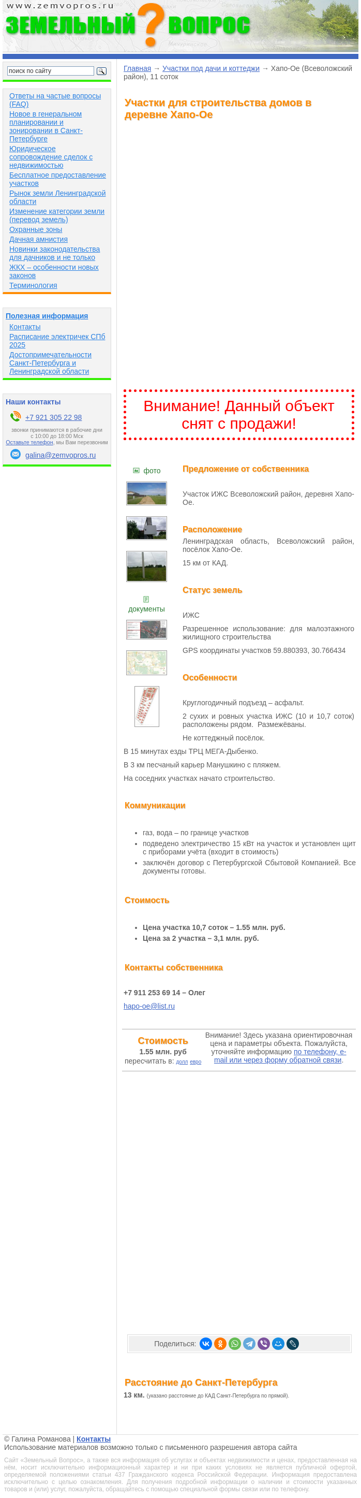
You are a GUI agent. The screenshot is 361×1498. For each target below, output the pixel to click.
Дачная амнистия (38, 239)
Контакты (24, 327)
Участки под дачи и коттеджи (211, 68)
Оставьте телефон (29, 442)
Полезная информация (47, 316)
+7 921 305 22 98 (53, 417)
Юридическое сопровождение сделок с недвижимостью (51, 156)
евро (195, 1062)
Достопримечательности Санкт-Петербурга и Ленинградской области (50, 363)
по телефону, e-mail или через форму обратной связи (280, 1056)
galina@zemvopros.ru (60, 455)
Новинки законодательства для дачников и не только (54, 253)
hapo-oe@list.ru (149, 1006)
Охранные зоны (35, 229)
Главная (137, 68)
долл (182, 1062)
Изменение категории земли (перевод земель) (56, 215)
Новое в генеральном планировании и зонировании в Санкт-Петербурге (46, 126)
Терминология (33, 285)
